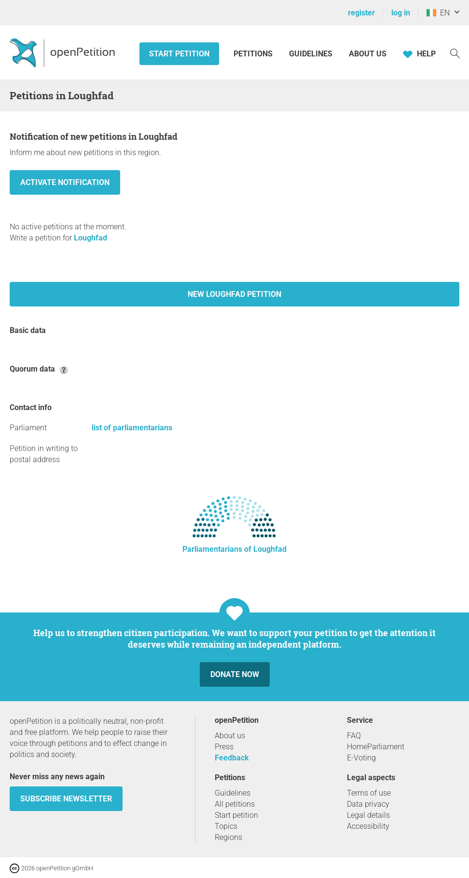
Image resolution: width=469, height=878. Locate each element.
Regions (228, 837)
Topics (226, 826)
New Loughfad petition (234, 294)
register (361, 12)
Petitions (254, 53)
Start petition (179, 53)
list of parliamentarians (132, 427)
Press (224, 746)
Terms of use (369, 793)
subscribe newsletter (66, 798)
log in (400, 12)
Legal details (368, 815)
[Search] (455, 52)
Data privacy (368, 804)
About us (367, 53)
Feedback (232, 757)
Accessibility (368, 826)
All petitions (235, 804)
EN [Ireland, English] (438, 12)
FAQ (354, 735)
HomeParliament (375, 746)
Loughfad (90, 237)
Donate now (234, 674)
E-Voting (361, 757)
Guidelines (310, 53)
